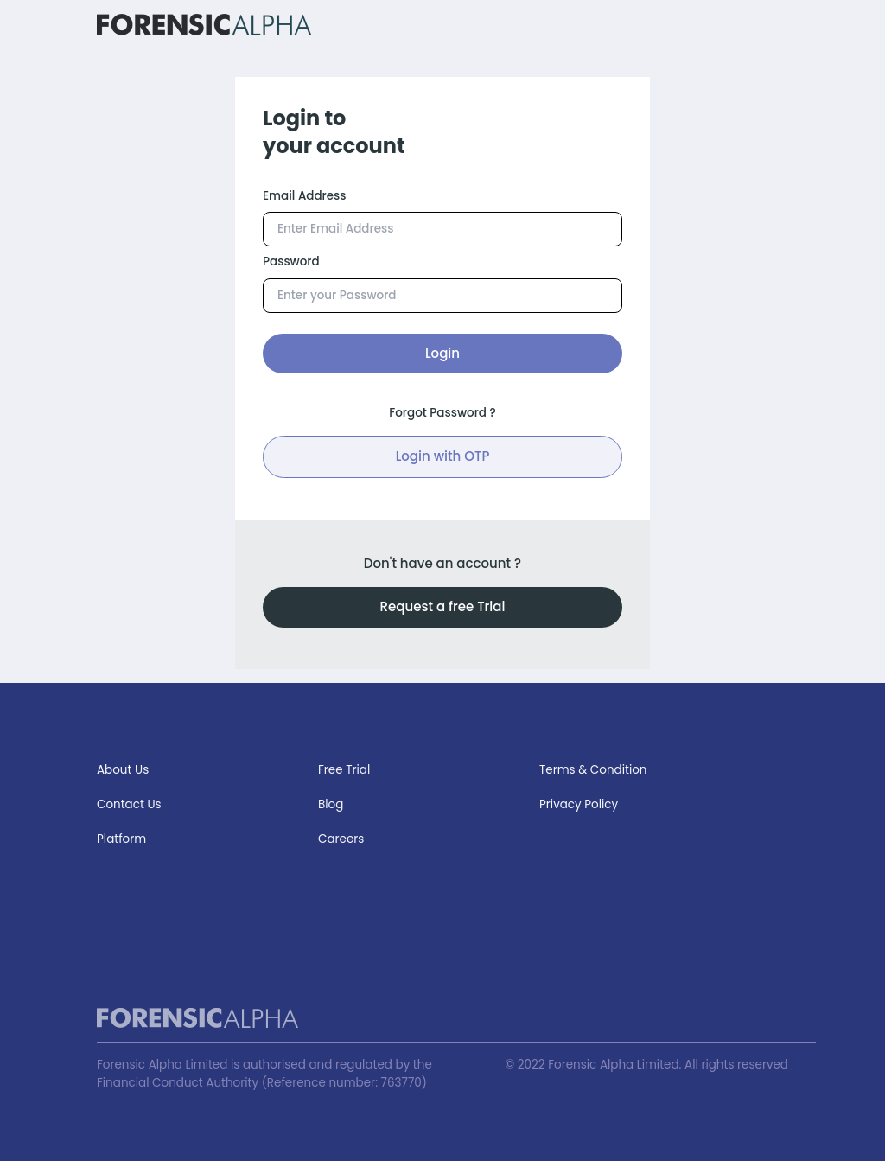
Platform (121, 839)
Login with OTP (443, 456)
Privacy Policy (578, 804)
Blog (330, 804)
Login (442, 353)
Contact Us (129, 804)
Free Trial (344, 770)
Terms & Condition (593, 770)
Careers (341, 839)
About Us (123, 770)
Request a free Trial (443, 606)
